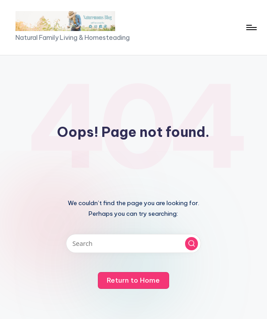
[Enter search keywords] (133, 243)
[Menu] (250, 27)
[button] (191, 243)
